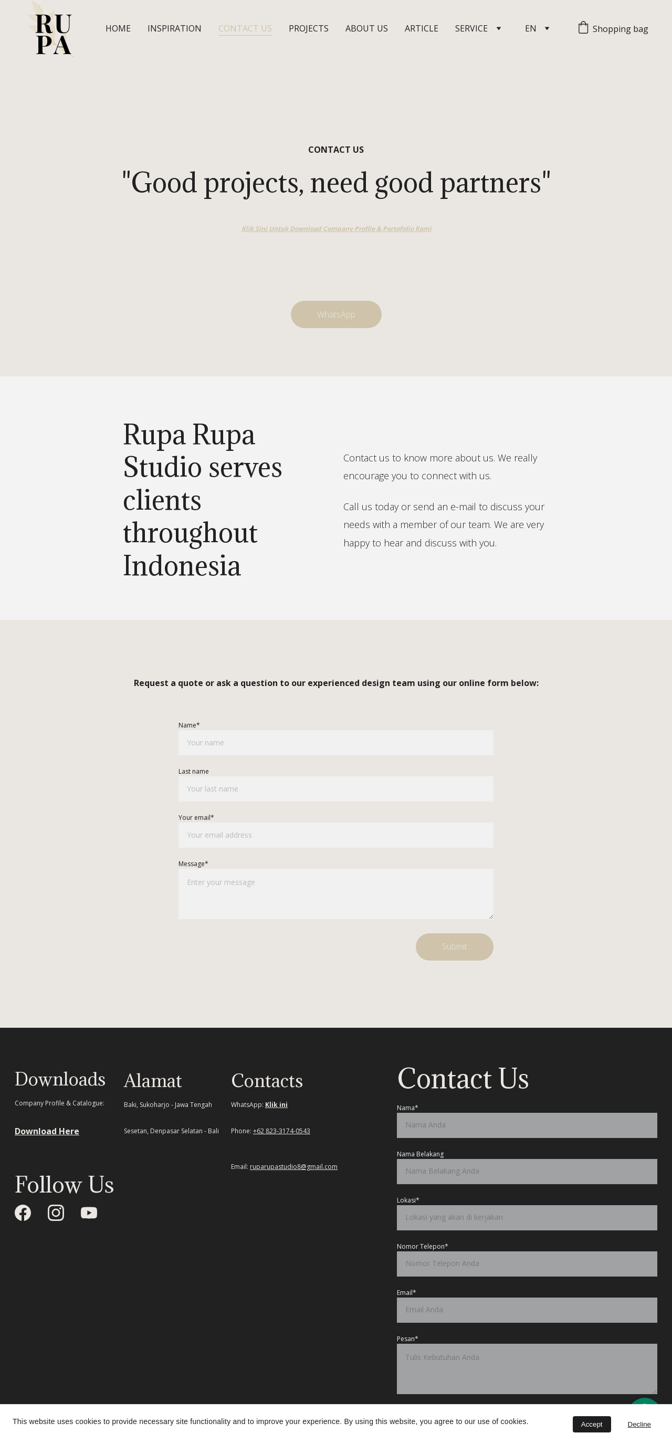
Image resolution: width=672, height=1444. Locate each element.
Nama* (407, 1107)
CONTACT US (245, 28)
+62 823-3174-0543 (281, 1130)
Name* (189, 725)
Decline (639, 1424)
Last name (193, 771)
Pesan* (407, 1338)
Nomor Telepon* (422, 1246)
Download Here (47, 1131)
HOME (118, 28)
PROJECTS (309, 28)
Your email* (196, 817)
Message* (193, 863)
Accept (592, 1424)
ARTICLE (421, 28)
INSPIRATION (175, 28)
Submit (454, 946)
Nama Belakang (420, 1154)
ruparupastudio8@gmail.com (294, 1166)
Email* (406, 1292)
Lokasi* (408, 1200)
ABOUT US (366, 28)
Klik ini (276, 1104)
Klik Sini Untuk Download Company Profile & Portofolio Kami (337, 228)
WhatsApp (336, 314)
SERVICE (471, 28)
